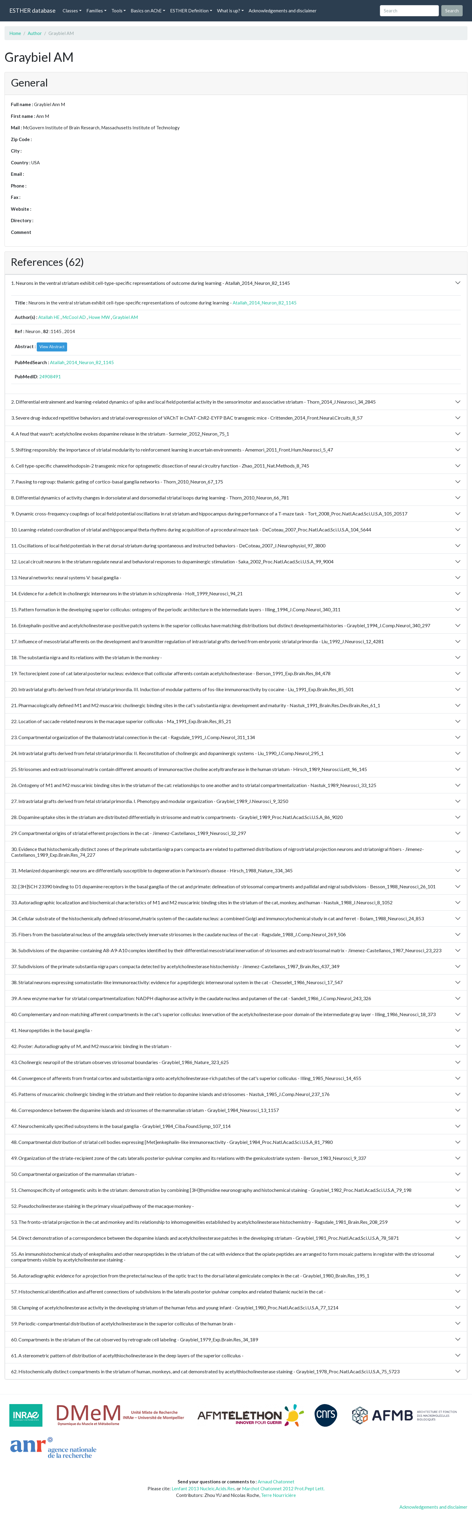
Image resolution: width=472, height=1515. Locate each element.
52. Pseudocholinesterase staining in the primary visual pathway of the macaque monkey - (102, 1206)
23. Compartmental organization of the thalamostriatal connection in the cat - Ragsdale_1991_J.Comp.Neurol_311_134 (133, 737)
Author (35, 33)
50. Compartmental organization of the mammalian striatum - (74, 1174)
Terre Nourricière (278, 1495)
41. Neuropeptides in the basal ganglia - (51, 1030)
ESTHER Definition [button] (189, 10)
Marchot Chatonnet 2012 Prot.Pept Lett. (283, 1488)
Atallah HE (49, 317)
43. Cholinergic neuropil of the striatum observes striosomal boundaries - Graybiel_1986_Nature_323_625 (120, 1062)
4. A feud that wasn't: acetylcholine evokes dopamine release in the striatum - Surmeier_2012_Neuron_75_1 (120, 433)
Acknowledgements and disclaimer (283, 10)
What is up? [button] (228, 10)
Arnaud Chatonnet (276, 1481)
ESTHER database (32, 10)
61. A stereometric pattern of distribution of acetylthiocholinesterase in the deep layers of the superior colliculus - (127, 1355)
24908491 (50, 376)
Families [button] (94, 10)
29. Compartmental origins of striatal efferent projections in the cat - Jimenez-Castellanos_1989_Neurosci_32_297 (128, 833)
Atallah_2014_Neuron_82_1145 (265, 302)
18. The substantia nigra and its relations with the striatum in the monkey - (86, 657)
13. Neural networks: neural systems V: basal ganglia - (66, 577)
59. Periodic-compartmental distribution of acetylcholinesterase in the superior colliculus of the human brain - (123, 1323)
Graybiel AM (125, 317)
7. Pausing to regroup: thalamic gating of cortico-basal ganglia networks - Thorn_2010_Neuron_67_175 (117, 481)
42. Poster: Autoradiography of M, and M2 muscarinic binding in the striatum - (91, 1046)
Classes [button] (70, 10)
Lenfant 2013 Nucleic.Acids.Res (203, 1488)
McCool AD (74, 317)
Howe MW (99, 317)
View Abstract (51, 346)
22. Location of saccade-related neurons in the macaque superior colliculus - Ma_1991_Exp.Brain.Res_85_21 (121, 721)
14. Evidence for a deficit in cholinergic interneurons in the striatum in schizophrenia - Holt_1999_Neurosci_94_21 (127, 593)
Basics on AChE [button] (146, 10)
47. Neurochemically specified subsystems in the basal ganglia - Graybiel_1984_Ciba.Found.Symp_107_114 (121, 1126)
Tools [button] (117, 10)
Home (15, 33)
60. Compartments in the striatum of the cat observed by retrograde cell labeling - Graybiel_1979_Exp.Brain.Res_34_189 (134, 1339)
